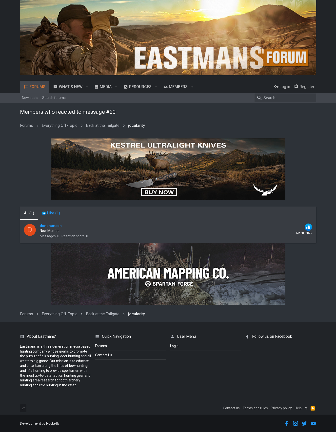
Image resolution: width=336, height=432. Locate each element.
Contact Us (103, 355)
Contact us (231, 408)
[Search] (285, 98)
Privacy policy (281, 408)
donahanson (51, 226)
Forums (101, 346)
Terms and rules (255, 408)
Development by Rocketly (39, 423)
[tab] (51, 213)
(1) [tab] (29, 213)
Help (298, 408)
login (174, 346)
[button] (87, 87)
